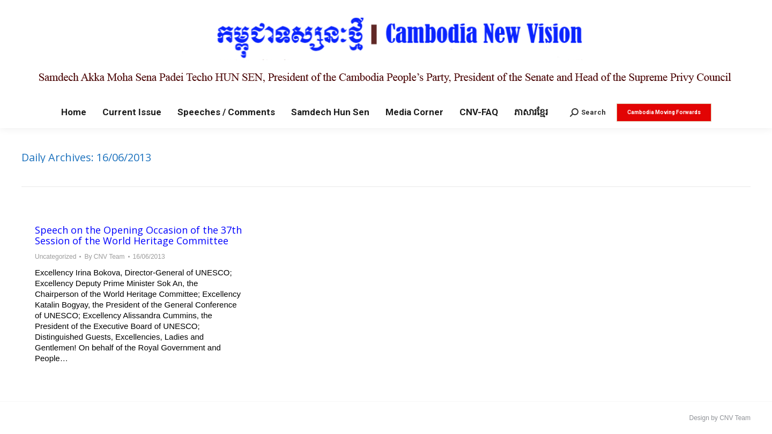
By (104, 256)
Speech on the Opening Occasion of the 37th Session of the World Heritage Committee (138, 235)
